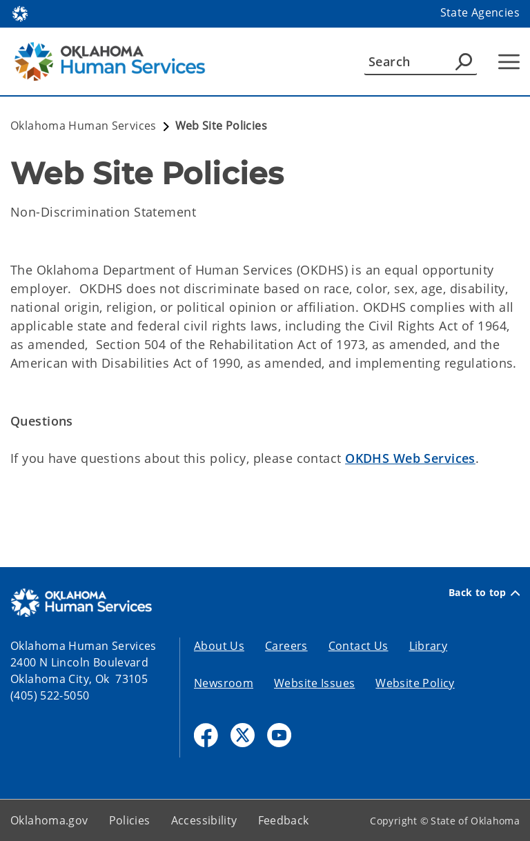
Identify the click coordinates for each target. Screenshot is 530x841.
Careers (286, 645)
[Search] (421, 61)
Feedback (283, 820)
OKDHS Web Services (410, 458)
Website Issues (314, 683)
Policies (129, 820)
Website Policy (414, 683)
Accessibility (204, 820)
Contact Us (358, 645)
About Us (219, 645)
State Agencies (480, 12)
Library (428, 645)
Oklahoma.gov (49, 820)
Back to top (484, 592)
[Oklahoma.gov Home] (20, 12)
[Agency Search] (464, 61)
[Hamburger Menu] (509, 61)
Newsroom (223, 683)
